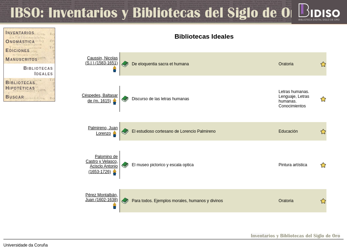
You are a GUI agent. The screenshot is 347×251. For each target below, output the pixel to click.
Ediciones (17, 50)
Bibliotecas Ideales (38, 70)
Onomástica (20, 41)
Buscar (14, 97)
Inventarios (20, 32)
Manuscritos (21, 59)
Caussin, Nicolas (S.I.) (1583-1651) (101, 60)
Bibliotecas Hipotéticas (20, 85)
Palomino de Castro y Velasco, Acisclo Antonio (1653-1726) (101, 164)
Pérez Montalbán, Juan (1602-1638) (101, 197)
